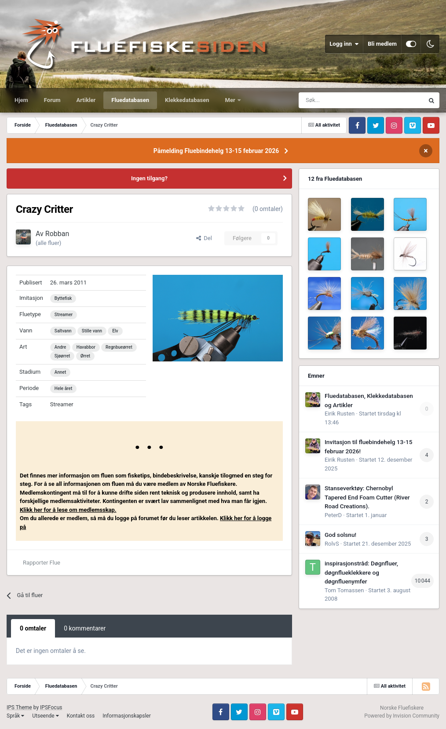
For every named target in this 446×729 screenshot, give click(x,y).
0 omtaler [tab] (33, 628)
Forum (52, 100)
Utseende (45, 716)
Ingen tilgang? (149, 178)
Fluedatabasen (130, 100)
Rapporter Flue (41, 562)
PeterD (333, 515)
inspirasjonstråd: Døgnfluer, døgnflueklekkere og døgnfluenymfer (361, 572)
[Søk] (339, 100)
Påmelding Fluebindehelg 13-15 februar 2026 (216, 150)
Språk (15, 716)
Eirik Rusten (340, 413)
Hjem (21, 100)
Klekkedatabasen (187, 100)
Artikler (86, 100)
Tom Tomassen (344, 590)
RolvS (332, 543)
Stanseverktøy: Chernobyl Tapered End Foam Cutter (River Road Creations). (367, 497)
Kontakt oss (81, 716)
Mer (231, 100)
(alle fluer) (48, 243)
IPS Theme (19, 707)
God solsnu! (340, 534)
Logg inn (343, 44)
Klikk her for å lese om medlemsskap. (68, 510)
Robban (57, 234)
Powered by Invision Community (401, 716)
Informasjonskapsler (126, 716)
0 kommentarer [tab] (85, 628)
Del (204, 238)
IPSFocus (51, 707)
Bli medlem (382, 43)
